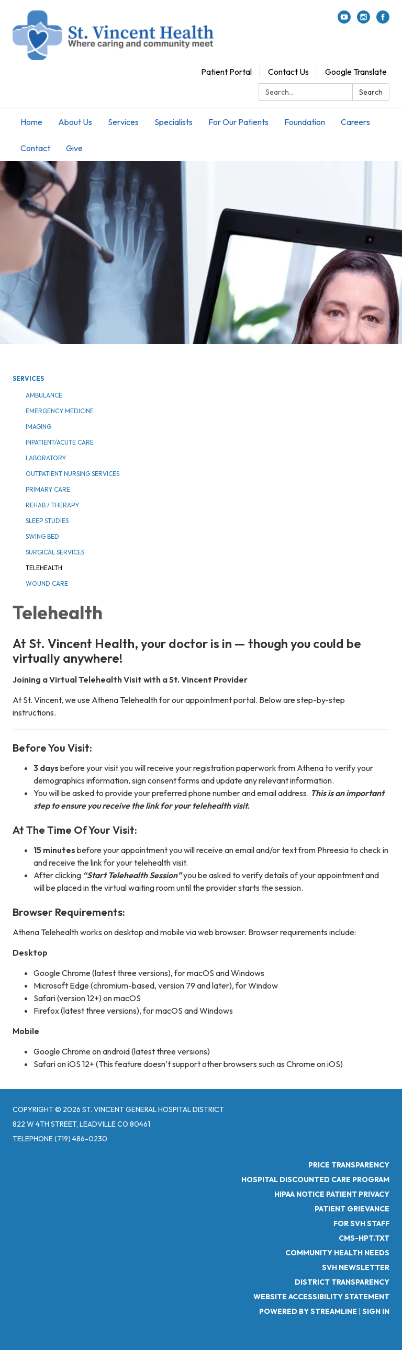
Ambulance (44, 395)
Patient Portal (226, 71)
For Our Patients (238, 122)
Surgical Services (55, 552)
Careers (355, 122)
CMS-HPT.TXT (364, 1238)
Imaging (38, 426)
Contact (35, 148)
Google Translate (356, 71)
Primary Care (48, 489)
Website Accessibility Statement (321, 1296)
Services (123, 122)
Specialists (173, 122)
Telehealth (44, 568)
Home (31, 122)
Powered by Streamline (308, 1311)
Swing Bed (42, 536)
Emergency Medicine (60, 411)
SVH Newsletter (355, 1267)
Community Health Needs (337, 1252)
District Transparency (342, 1282)
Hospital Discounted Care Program (315, 1179)
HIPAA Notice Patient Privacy (331, 1194)
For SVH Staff (361, 1223)
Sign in (375, 1311)
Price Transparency (348, 1165)
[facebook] (382, 20)
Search (371, 92)
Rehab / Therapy (52, 505)
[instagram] (363, 20)
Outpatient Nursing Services (72, 474)
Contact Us (288, 71)
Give (74, 148)
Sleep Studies (47, 521)
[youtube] (344, 20)
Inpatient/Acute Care (60, 442)
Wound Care (47, 583)
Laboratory (46, 458)
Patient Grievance (352, 1208)
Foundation (304, 122)
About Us (75, 122)
